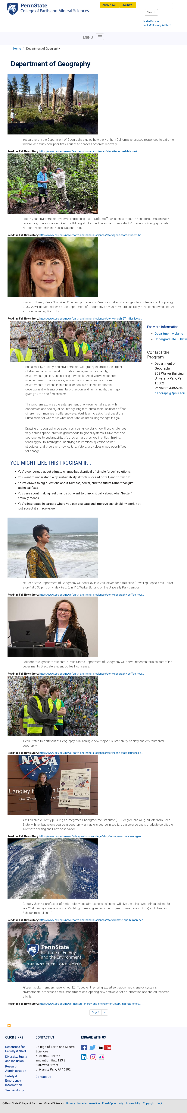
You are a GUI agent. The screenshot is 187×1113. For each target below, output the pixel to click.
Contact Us (43, 1077)
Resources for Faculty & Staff (15, 1049)
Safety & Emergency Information (13, 1080)
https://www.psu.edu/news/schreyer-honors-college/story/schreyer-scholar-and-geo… (90, 836)
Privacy (70, 1103)
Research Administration (15, 1068)
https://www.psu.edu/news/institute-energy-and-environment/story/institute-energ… (90, 1003)
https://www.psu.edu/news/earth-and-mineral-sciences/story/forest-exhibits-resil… (89, 151)
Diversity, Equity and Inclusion (16, 1059)
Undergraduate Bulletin (171, 339)
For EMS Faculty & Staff (157, 25)
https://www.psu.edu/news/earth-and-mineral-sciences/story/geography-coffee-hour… (91, 594)
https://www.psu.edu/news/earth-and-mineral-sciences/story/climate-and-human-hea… (92, 920)
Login (160, 1103)
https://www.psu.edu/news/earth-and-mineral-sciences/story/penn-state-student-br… (90, 235)
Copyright (148, 1103)
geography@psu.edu (170, 393)
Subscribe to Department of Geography (9, 1025)
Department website (169, 333)
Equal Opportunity (112, 1103)
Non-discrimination (88, 1103)
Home (17, 48)
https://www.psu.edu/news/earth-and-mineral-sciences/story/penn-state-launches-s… (91, 752)
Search (151, 12)
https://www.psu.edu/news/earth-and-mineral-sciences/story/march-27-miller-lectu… (90, 318)
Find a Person (151, 21)
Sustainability (14, 1090)
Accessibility (133, 1103)
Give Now (128, 5)
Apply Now (109, 5)
